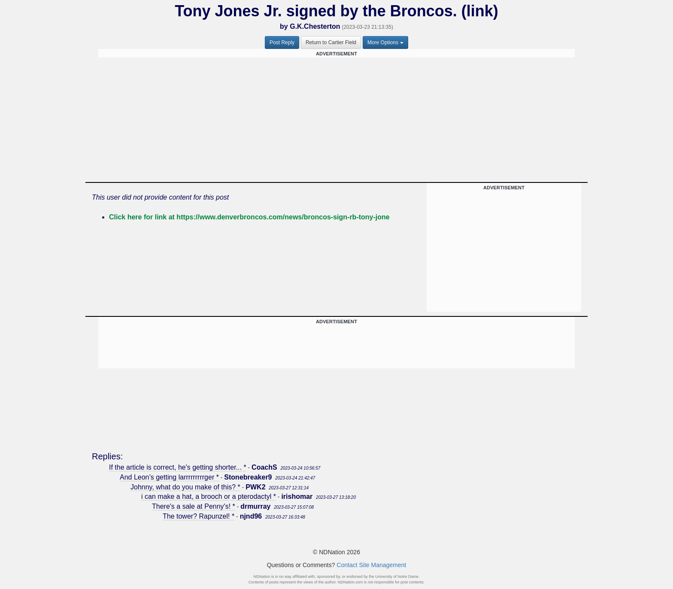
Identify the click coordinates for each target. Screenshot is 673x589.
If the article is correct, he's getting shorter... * (177, 467)
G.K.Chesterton (315, 26)
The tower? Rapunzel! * (198, 516)
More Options (385, 42)
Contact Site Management (371, 565)
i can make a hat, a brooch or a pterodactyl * (208, 496)
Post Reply (282, 42)
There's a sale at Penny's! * (193, 506)
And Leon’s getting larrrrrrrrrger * (169, 477)
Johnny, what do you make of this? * (185, 487)
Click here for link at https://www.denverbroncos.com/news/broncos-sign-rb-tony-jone (249, 217)
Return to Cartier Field (331, 42)
